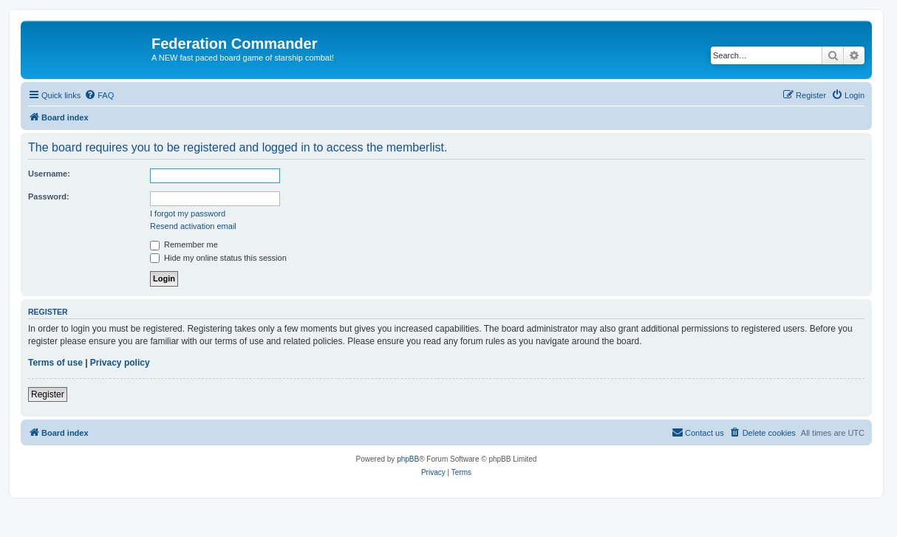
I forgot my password (187, 213)
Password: (48, 196)
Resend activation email (193, 226)
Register (47, 394)
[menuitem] (99, 95)
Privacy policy (120, 363)
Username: (49, 173)
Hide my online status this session (218, 257)
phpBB (408, 459)
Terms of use (55, 363)
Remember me (184, 244)
